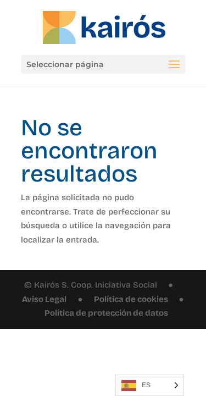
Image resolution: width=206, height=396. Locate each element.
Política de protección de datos (106, 313)
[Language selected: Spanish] (149, 385)
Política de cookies (131, 299)
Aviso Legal (44, 299)
